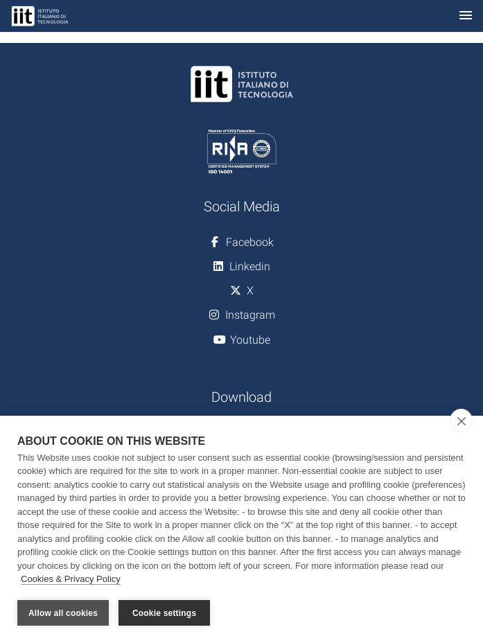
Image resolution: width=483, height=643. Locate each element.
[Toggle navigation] (465, 16)
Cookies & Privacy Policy (71, 579)
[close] (461, 420)
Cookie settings (164, 613)
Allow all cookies (63, 613)
